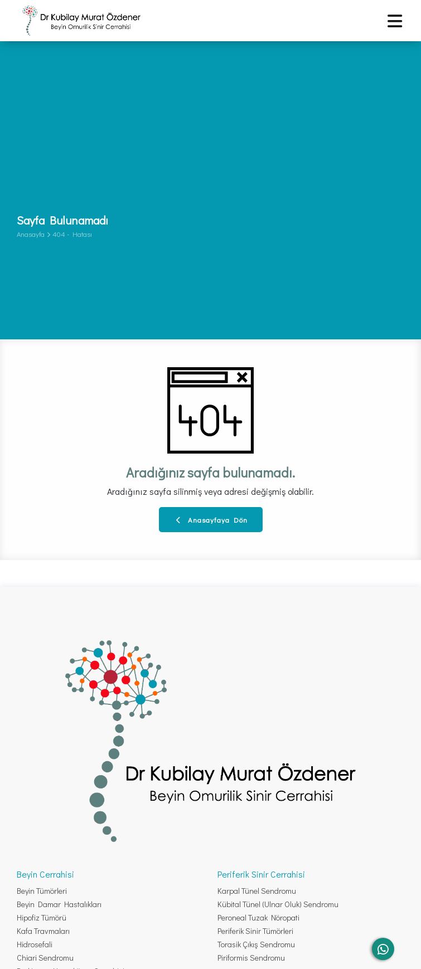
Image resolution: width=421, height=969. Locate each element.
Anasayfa (31, 234)
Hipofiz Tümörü (41, 917)
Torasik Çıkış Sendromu (256, 944)
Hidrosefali (34, 944)
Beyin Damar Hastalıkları (59, 904)
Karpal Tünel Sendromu (256, 890)
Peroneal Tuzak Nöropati (258, 917)
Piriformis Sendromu (251, 957)
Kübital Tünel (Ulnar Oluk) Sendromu (277, 904)
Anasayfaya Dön (212, 519)
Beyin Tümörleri (42, 890)
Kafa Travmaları (43, 931)
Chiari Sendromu (45, 957)
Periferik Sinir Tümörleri (255, 931)
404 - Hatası (72, 234)
